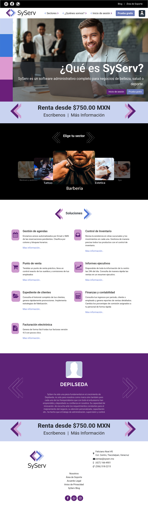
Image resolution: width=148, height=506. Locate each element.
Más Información (88, 115)
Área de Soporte (134, 4)
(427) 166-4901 (103, 462)
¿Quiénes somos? (74, 13)
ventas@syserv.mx (104, 459)
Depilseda (74, 384)
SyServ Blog (74, 488)
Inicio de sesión (101, 13)
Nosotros (74, 473)
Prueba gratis (125, 13)
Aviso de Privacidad (74, 484)
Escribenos (54, 115)
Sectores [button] (51, 13)
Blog (120, 4)
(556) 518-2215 (103, 466)
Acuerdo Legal (74, 481)
